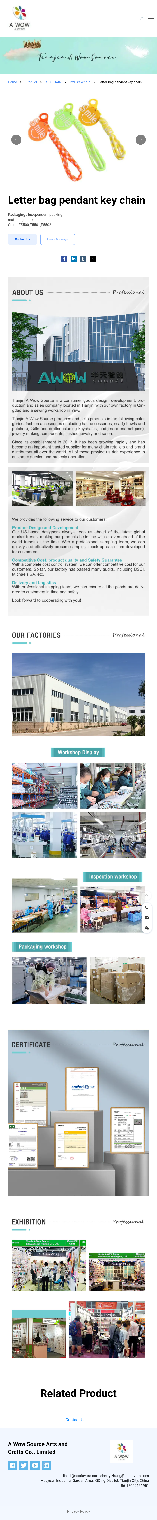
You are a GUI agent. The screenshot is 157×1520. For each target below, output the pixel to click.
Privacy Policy (78, 1511)
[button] (16, 140)
